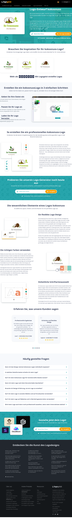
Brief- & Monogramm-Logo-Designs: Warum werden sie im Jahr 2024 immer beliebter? (59, 453)
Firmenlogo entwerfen (11, 508)
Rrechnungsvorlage (26, 500)
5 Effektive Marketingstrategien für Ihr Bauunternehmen (59, 463)
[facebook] (53, 515)
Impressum (39, 498)
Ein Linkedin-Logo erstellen (27, 504)
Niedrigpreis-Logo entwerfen (12, 506)
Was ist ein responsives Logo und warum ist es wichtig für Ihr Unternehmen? (58, 468)
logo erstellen (9, 494)
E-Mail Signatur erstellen (27, 498)
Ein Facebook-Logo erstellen (28, 502)
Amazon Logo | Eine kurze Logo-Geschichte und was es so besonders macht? (12, 453)
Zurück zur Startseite (6, 2)
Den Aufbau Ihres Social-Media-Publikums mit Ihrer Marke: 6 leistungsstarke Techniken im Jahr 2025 (35, 459)
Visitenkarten (17, 5)
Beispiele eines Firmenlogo (12, 510)
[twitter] (55, 515)
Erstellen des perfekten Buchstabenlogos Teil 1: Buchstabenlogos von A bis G (34, 453)
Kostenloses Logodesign (11, 504)
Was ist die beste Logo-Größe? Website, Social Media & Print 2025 (36, 468)
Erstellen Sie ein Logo (7, 5)
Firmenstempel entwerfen (27, 496)
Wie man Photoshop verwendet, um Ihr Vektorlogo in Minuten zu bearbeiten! (58, 473)
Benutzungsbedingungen (42, 496)
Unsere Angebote (10, 491)
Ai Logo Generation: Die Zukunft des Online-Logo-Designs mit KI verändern (58, 458)
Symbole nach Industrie (11, 502)
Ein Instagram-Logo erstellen (28, 506)
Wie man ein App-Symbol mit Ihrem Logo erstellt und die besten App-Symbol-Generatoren (13, 458)
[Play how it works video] (53, 109)
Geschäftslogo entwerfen (11, 496)
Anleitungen (39, 493)
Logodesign (8, 493)
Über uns (46, 5)
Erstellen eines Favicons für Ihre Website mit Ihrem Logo (12, 463)
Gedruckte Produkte (26, 5)
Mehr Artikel (10, 477)
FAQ (38, 502)
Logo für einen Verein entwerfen (11, 499)
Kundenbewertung (41, 494)
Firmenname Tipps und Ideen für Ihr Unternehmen (35, 472)
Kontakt (38, 504)
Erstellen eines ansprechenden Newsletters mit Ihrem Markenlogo (13, 472)
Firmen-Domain (9, 500)
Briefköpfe (24, 494)
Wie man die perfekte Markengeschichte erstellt (34, 464)
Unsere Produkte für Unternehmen (26, 491)
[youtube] (57, 515)
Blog (38, 491)
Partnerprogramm (41, 500)
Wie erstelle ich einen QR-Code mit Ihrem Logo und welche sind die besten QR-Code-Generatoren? (12, 468)
